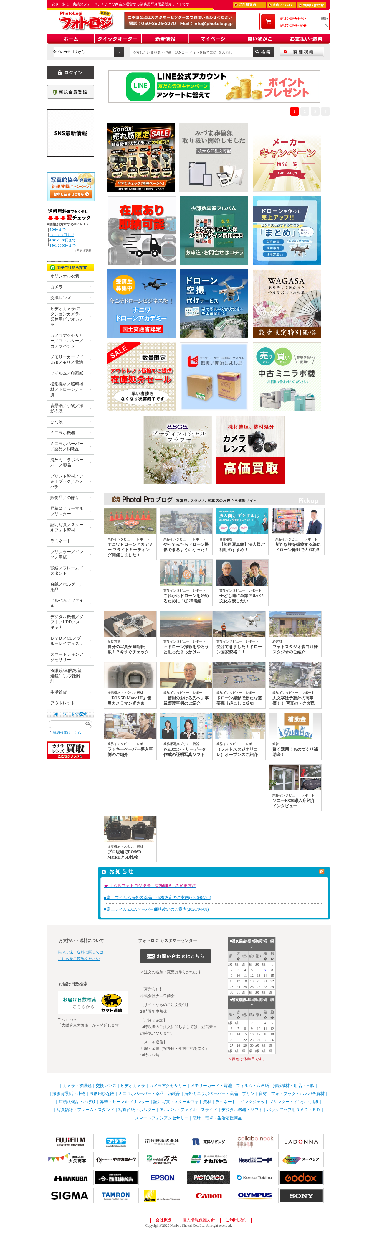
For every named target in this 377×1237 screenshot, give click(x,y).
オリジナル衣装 (64, 276)
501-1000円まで (62, 235)
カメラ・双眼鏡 (77, 1085)
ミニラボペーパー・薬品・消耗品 (149, 1093)
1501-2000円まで (63, 245)
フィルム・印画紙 (252, 1085)
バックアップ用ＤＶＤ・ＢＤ (293, 1110)
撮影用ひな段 (102, 1093)
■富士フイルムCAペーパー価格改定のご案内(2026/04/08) (156, 909)
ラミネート (60, 541)
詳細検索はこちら (67, 733)
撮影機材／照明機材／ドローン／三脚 (66, 389)
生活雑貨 (58, 692)
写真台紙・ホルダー (137, 1110)
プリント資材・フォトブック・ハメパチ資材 (283, 1093)
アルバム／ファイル (66, 603)
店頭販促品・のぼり (77, 1102)
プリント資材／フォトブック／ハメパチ (66, 481)
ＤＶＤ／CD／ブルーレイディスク (66, 641)
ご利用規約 (236, 1220)
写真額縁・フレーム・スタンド (85, 1110)
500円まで (58, 230)
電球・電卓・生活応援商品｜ (219, 1118)
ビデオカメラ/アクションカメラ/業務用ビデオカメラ (66, 317)
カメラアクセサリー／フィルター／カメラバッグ (66, 340)
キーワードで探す (70, 714)
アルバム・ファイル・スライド (188, 1110)
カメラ (56, 287)
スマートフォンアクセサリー (66, 657)
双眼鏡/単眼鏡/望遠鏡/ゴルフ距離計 (66, 675)
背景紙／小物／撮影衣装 (66, 408)
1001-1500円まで (63, 240)
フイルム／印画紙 (66, 373)
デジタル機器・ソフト (242, 1110)
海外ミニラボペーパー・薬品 (211, 1093)
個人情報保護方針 (198, 1220)
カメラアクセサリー (167, 1085)
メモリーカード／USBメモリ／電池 (66, 360)
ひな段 (56, 422)
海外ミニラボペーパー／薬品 (66, 462)
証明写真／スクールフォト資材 (66, 527)
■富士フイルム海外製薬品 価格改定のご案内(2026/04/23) (157, 897)
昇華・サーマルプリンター (124, 1102)
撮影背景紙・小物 (68, 1093)
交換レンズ (60, 298)
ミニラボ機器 (62, 433)
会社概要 (164, 1220)
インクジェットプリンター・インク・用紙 (279, 1102)
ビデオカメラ (132, 1085)
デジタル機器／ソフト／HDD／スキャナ (66, 622)
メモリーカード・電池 (211, 1085)
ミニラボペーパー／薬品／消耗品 (66, 446)
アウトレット (62, 703)
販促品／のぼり (64, 497)
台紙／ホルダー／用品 (66, 587)
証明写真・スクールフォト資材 (182, 1102)
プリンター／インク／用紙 (66, 554)
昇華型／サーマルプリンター (66, 511)
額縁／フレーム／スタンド (66, 571)
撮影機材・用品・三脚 (293, 1085)
